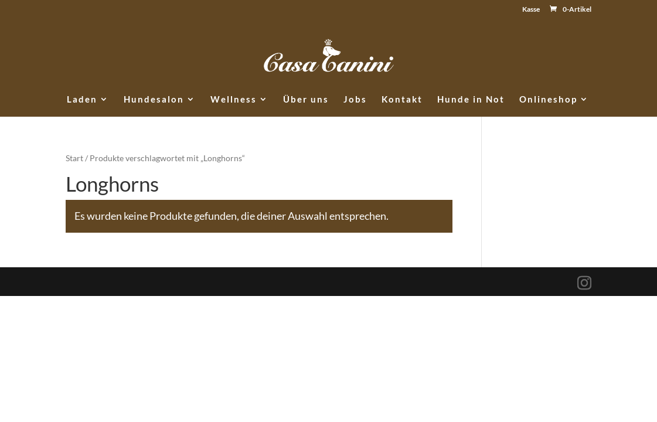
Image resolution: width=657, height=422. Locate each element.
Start (74, 158)
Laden (82, 99)
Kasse (531, 9)
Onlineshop (548, 99)
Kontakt (402, 99)
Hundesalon (154, 99)
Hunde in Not (471, 99)
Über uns (306, 99)
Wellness (233, 99)
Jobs (355, 99)
